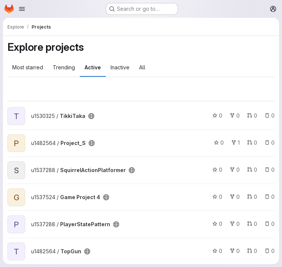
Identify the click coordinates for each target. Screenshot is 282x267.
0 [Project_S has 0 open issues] (270, 142)
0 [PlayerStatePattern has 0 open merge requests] (252, 224)
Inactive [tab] (120, 67)
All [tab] (142, 67)
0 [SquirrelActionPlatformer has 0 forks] (235, 170)
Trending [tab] (64, 67)
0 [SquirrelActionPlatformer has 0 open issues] (270, 170)
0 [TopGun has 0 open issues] (270, 251)
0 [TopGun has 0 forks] (235, 251)
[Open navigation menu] (22, 9)
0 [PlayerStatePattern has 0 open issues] (270, 224)
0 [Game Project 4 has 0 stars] (217, 197)
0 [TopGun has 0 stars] (217, 251)
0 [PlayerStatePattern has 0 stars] (217, 224)
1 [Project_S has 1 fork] (235, 142)
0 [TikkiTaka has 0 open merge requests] (252, 115)
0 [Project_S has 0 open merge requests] (252, 142)
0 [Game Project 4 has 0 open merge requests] (252, 197)
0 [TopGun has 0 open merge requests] (252, 251)
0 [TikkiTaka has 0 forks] (235, 115)
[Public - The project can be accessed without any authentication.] (91, 116)
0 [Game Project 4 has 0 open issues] (270, 197)
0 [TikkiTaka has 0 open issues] (270, 115)
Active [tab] (93, 67)
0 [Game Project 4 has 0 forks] (235, 197)
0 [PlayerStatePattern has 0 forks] (235, 224)
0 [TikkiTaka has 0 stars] (217, 115)
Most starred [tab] (27, 67)
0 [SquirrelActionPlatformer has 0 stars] (217, 170)
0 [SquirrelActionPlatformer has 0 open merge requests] (252, 170)
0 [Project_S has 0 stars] (219, 142)
